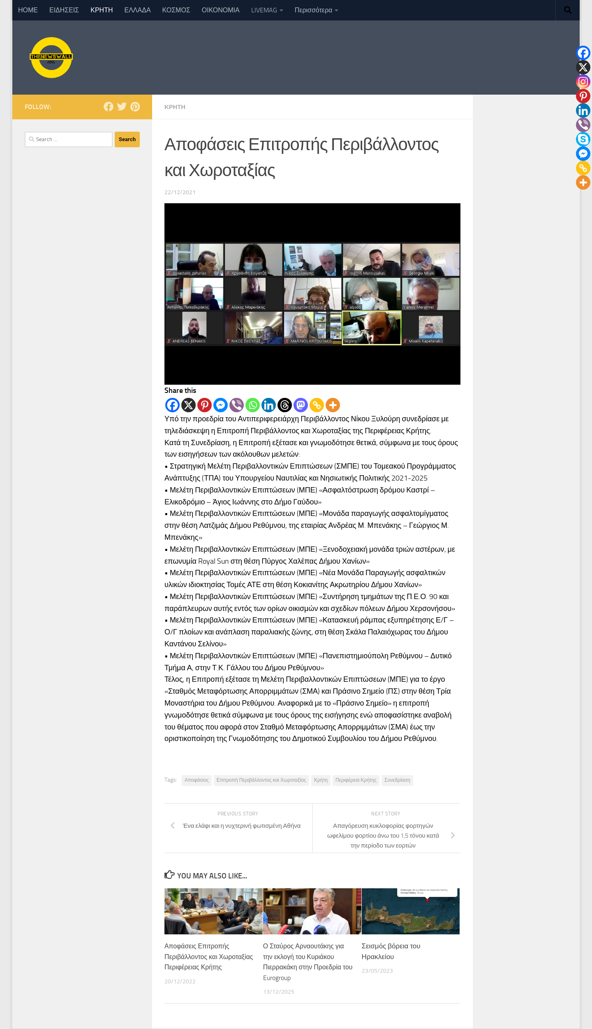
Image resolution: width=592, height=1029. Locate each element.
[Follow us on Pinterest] (135, 106)
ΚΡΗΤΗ (101, 10)
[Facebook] (172, 405)
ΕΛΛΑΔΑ (138, 10)
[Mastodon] (301, 405)
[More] (333, 405)
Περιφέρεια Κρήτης (356, 780)
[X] (188, 405)
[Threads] (285, 405)
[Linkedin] (268, 405)
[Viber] (236, 405)
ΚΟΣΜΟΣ (176, 10)
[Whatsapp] (252, 405)
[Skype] (583, 139)
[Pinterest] (204, 405)
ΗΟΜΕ (28, 10)
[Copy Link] (317, 405)
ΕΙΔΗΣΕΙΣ (64, 10)
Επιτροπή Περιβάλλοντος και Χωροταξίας (261, 780)
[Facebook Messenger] (220, 405)
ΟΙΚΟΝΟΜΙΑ (221, 10)
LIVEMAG (264, 10)
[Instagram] (583, 81)
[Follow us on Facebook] (108, 106)
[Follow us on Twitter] (122, 106)
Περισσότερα (314, 10)
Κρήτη (321, 780)
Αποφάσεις (197, 780)
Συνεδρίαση (397, 780)
